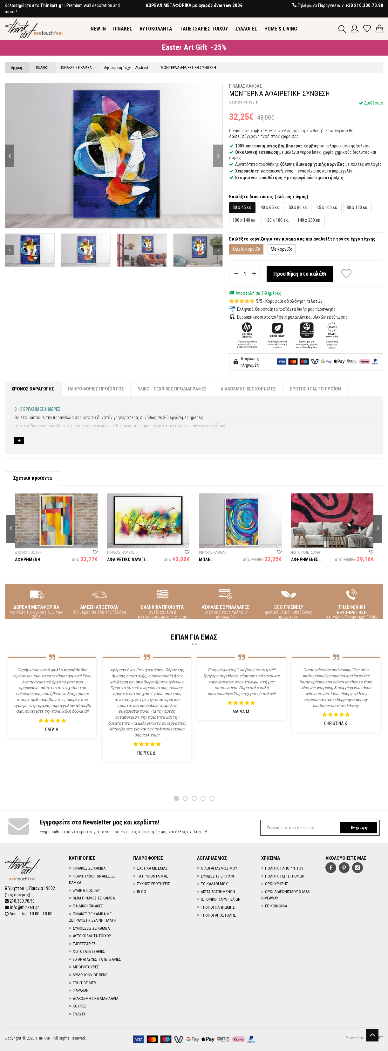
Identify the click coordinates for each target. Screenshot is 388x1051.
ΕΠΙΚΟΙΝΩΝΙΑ (276, 906)
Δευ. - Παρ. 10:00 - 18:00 (28, 913)
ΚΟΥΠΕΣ (79, 1006)
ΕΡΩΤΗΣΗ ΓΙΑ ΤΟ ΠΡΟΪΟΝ (315, 389)
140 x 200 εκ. (309, 220)
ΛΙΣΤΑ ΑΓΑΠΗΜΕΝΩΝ (218, 891)
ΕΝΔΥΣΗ (79, 1014)
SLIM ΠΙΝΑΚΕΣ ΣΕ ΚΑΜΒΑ (94, 898)
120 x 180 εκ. (277, 220)
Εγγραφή (359, 827)
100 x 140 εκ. (244, 220)
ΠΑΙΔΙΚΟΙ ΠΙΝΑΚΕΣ (88, 906)
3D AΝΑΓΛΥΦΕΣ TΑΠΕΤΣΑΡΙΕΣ (97, 959)
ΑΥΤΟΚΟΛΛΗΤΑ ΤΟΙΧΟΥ (92, 935)
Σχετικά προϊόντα (32, 478)
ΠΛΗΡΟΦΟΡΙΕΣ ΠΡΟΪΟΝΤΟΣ (96, 389)
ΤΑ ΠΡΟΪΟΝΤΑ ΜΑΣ (152, 876)
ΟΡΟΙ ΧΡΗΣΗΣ (276, 883)
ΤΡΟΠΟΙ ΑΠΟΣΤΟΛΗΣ (218, 915)
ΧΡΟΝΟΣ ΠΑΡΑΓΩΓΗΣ (32, 389)
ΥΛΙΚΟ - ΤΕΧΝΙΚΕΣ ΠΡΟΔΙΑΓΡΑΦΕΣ (172, 389)
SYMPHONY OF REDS (90, 975)
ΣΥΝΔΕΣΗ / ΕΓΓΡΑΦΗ (218, 876)
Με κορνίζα (281, 249)
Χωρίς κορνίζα (246, 249)
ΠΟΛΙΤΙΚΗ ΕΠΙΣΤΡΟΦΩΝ (284, 876)
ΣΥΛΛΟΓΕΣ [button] (246, 29)
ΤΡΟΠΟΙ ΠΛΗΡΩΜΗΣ (218, 907)
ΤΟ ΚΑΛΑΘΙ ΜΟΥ (214, 883)
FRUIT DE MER (84, 982)
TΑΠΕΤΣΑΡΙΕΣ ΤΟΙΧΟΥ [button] (204, 29)
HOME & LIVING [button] (280, 29)
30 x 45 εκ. (242, 207)
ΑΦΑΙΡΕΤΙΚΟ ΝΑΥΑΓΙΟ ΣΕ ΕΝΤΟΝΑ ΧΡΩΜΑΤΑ (127, 562)
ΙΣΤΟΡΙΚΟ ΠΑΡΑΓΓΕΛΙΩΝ (221, 899)
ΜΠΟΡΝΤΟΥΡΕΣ (86, 967)
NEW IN (98, 29)
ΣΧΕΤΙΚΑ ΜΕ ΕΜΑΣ (152, 868)
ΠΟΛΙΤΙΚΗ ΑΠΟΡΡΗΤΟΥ (284, 868)
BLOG (141, 891)
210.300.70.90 (20, 901)
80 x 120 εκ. (357, 207)
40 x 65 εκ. (270, 207)
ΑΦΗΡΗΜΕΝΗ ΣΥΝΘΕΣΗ (27, 562)
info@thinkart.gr (22, 907)
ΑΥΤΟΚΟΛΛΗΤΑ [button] (156, 29)
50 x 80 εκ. (298, 207)
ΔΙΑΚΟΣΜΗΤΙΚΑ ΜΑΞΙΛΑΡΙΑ (95, 998)
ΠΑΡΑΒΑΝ (81, 990)
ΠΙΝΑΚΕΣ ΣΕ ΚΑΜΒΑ (89, 868)
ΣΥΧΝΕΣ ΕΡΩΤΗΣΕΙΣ (153, 883)
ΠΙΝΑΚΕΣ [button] (122, 29)
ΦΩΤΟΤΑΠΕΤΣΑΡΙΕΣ (89, 951)
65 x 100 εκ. (327, 207)
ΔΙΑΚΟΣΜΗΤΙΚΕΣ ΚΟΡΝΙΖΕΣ (248, 389)
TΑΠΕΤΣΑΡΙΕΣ (84, 943)
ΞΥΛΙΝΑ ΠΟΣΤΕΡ (86, 890)
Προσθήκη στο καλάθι (300, 273)
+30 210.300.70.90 (364, 5)
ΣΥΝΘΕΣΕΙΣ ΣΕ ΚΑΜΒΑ (91, 928)
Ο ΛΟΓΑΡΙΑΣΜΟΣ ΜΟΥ (219, 868)
